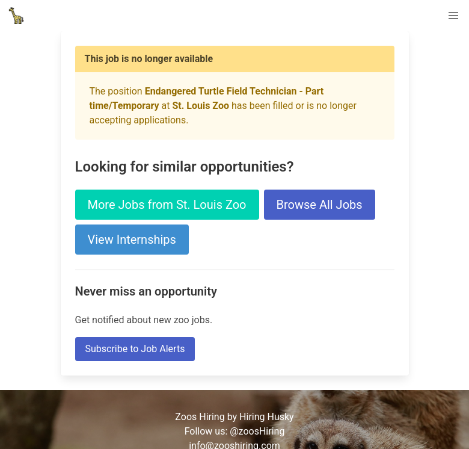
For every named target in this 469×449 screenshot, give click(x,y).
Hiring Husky (266, 417)
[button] (453, 15)
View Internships (132, 239)
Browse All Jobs (320, 204)
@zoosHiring (257, 431)
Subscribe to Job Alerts (135, 349)
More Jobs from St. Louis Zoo (167, 204)
